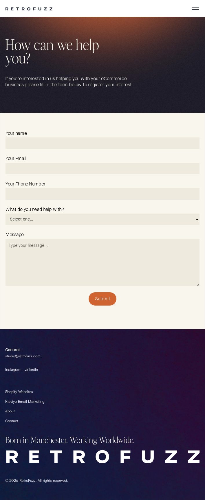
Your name (16, 133)
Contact (11, 420)
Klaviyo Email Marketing (24, 401)
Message (15, 234)
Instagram (13, 369)
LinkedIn (31, 369)
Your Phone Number (25, 184)
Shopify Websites (19, 391)
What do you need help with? (35, 209)
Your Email (16, 158)
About (10, 411)
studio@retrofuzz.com (23, 356)
